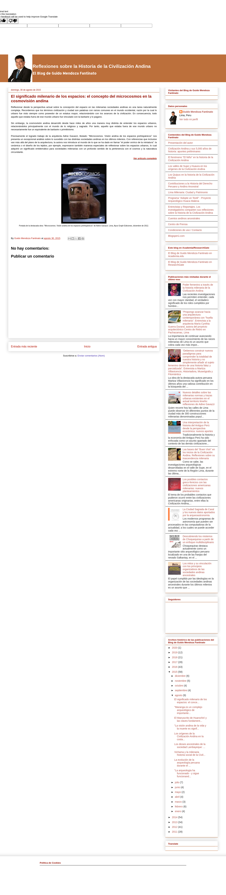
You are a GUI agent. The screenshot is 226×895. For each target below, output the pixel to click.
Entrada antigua (147, 346)
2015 (175, 671)
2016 (175, 666)
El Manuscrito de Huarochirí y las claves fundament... (190, 719)
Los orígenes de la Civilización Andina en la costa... (189, 736)
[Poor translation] (13, 21)
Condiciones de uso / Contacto (185, 230)
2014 (175, 817)
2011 (175, 831)
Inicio (87, 346)
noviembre (181, 680)
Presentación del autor (180, 142)
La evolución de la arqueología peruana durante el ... (187, 762)
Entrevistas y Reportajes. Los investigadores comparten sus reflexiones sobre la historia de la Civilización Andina (191, 209)
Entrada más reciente (24, 346)
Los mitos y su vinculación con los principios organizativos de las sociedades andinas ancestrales (197, 569)
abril (177, 796)
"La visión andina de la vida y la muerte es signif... (190, 727)
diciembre (180, 675)
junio (178, 787)
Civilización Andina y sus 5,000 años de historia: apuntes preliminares (190, 150)
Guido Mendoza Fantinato (198, 111)
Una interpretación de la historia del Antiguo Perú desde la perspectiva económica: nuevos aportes (198, 427)
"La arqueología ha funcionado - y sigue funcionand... (186, 773)
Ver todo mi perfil (188, 119)
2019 (175, 652)
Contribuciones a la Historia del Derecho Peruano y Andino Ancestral (190, 185)
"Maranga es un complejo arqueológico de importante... (188, 710)
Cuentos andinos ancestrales (184, 218)
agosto (179, 695)
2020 (175, 647)
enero (178, 811)
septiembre (181, 690)
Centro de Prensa (178, 224)
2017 (175, 662)
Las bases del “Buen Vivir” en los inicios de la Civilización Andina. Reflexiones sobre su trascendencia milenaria (199, 454)
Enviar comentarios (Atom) (91, 355)
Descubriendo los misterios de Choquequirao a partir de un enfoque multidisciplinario (198, 539)
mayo (178, 792)
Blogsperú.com (176, 235)
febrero (179, 806)
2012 (175, 827)
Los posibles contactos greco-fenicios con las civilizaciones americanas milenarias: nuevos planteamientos (197, 485)
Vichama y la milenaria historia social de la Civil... (189, 753)
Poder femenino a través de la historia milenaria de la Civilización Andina (198, 287)
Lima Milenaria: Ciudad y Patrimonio (188, 192)
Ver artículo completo (145, 158)
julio (177, 782)
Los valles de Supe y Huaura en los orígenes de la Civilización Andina (187, 167)
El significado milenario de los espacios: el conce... (190, 701)
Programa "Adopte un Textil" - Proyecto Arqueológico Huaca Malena (189, 199)
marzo (178, 801)
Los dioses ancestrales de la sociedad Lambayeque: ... (190, 746)
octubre (179, 685)
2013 (175, 822)
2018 (175, 657)
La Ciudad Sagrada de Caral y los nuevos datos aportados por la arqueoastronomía (199, 512)
